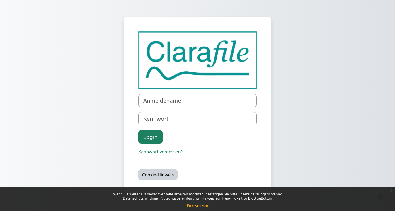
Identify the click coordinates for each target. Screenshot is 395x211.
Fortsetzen (198, 205)
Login (150, 136)
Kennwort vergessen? (160, 151)
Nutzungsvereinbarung (180, 198)
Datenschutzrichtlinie (141, 198)
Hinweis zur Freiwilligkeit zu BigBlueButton (237, 198)
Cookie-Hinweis (158, 175)
